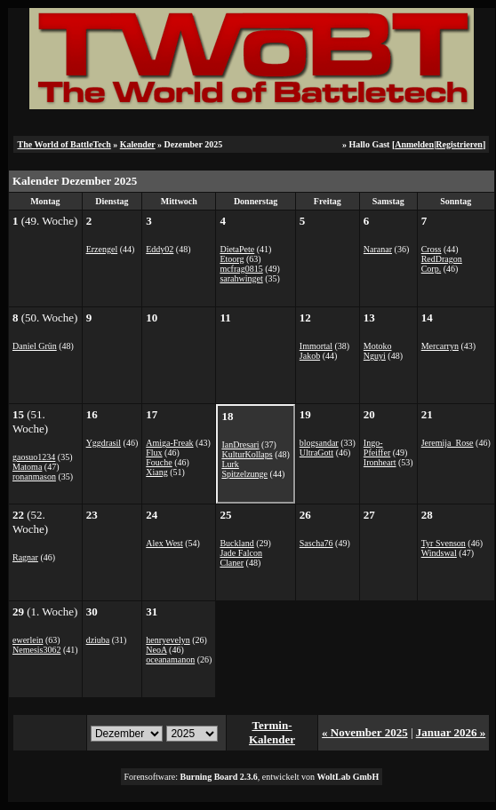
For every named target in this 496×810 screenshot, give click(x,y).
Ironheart (380, 462)
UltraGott (316, 452)
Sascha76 (316, 543)
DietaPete (237, 249)
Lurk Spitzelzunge (244, 469)
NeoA (156, 650)
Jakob (310, 356)
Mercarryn (440, 346)
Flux (154, 452)
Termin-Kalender (272, 732)
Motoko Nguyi (378, 351)
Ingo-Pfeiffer (377, 447)
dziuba (98, 640)
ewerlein (27, 640)
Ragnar (25, 557)
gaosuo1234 (33, 457)
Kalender (138, 144)
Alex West (164, 543)
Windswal (439, 553)
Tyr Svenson (443, 543)
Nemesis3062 (36, 650)
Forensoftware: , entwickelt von (252, 777)
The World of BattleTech (63, 144)
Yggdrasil (103, 443)
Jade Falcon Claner (241, 558)
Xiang (156, 472)
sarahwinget (241, 278)
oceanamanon (170, 659)
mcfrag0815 (241, 269)
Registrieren (459, 144)
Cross (431, 249)
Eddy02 (159, 249)
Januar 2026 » (451, 732)
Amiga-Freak (169, 443)
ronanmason (34, 476)
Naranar (378, 249)
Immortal (316, 346)
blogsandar (319, 443)
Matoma (27, 467)
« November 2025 (365, 732)
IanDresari (240, 444)
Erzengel (102, 249)
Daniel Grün (34, 346)
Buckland (236, 543)
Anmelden (414, 144)
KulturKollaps (246, 454)
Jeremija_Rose (447, 443)
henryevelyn (167, 640)
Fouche (159, 462)
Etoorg (232, 259)
